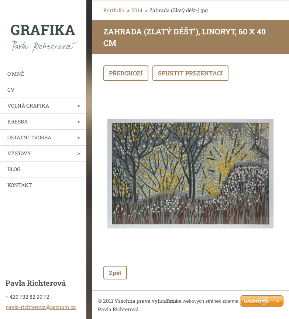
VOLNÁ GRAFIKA (28, 105)
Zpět (115, 272)
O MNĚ (15, 73)
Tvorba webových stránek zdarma (202, 301)
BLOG (13, 169)
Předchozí (126, 73)
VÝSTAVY (19, 153)
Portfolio (113, 10)
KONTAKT (19, 185)
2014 (136, 10)
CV (10, 89)
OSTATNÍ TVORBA (29, 137)
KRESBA (17, 121)
